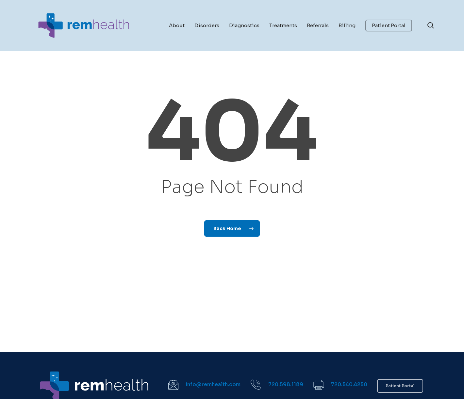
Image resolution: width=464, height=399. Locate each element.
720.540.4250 (349, 384)
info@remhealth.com (213, 384)
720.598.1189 (285, 384)
